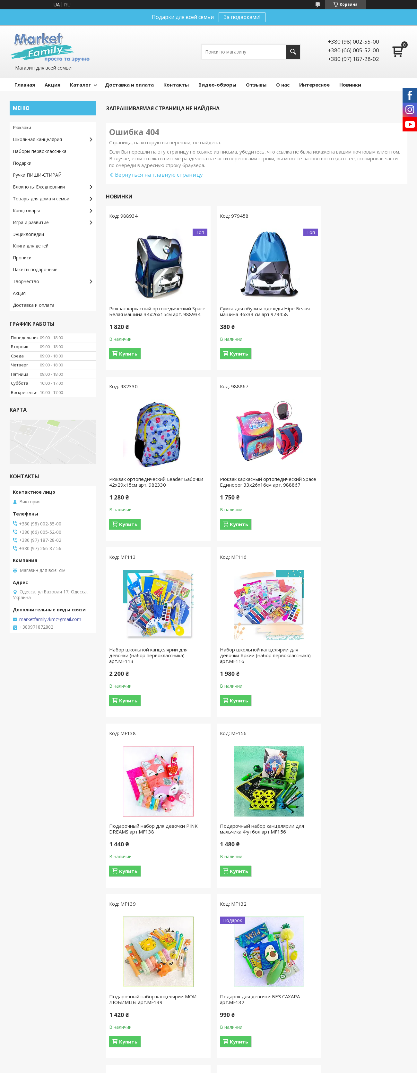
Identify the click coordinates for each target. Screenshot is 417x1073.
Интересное (314, 84)
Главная (24, 84)
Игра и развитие (31, 222)
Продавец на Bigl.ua (208, 1061)
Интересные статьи (237, 965)
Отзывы (256, 84)
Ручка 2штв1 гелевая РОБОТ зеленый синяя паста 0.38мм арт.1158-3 (358, 834)
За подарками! (242, 17)
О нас (283, 84)
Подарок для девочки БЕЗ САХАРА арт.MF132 (149, 834)
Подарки (22, 163)
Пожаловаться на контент (198, 1066)
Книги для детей (30, 246)
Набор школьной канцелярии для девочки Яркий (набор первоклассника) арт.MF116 (353, 490)
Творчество (26, 281)
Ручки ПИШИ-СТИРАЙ (37, 175)
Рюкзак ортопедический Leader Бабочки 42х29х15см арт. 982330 (353, 311)
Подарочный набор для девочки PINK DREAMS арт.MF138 (153, 664)
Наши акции (228, 974)
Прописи (22, 258)
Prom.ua (237, 1055)
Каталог (80, 84)
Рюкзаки (22, 127)
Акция (52, 84)
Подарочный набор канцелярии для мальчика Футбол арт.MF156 (254, 664)
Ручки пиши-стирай (135, 1030)
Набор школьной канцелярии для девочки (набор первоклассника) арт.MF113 (251, 490)
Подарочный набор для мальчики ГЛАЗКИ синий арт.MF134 (251, 834)
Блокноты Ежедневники (39, 187)
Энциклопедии (28, 234)
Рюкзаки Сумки (130, 1012)
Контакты (176, 84)
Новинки (350, 84)
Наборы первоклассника (39, 151)
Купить (128, 359)
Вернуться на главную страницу (159, 174)
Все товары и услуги (254, 905)
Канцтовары (26, 210)
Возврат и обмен (32, 974)
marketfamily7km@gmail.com (50, 619)
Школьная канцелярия (37, 139)
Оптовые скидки (30, 1002)
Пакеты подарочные (35, 269)
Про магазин (26, 993)
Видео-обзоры (217, 84)
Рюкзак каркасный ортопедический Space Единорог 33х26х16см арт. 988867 (150, 490)
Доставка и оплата (129, 84)
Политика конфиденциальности (258, 1066)
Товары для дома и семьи (41, 199)
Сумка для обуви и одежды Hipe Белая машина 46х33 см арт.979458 (257, 311)
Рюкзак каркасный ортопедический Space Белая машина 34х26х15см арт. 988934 (152, 314)
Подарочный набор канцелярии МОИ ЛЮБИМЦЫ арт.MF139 (358, 664)
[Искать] (293, 52)
